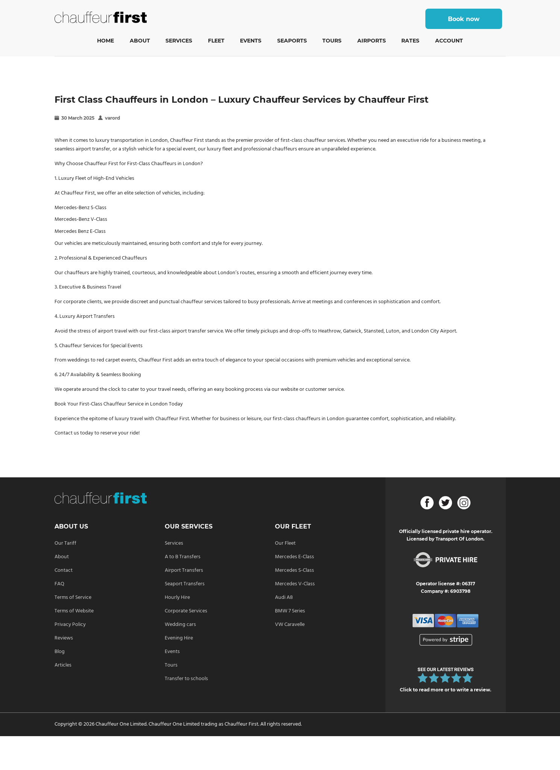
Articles (63, 665)
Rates (410, 40)
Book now (464, 19)
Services (178, 40)
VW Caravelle (290, 625)
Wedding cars (180, 625)
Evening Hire (179, 638)
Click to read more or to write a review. (445, 690)
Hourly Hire (177, 597)
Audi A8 (284, 597)
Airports (371, 40)
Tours (331, 40)
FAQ (59, 584)
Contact (64, 570)
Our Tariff (65, 543)
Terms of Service (73, 597)
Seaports (292, 40)
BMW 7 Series (290, 611)
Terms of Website (74, 611)
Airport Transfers (184, 570)
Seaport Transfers (185, 584)
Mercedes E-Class (294, 557)
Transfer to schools (186, 679)
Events (250, 40)
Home (105, 40)
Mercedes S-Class (294, 570)
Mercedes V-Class (295, 584)
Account (449, 40)
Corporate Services (186, 611)
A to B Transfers (182, 557)
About (140, 40)
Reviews (64, 638)
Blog (60, 652)
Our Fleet (285, 543)
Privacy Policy (70, 625)
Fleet (216, 40)
